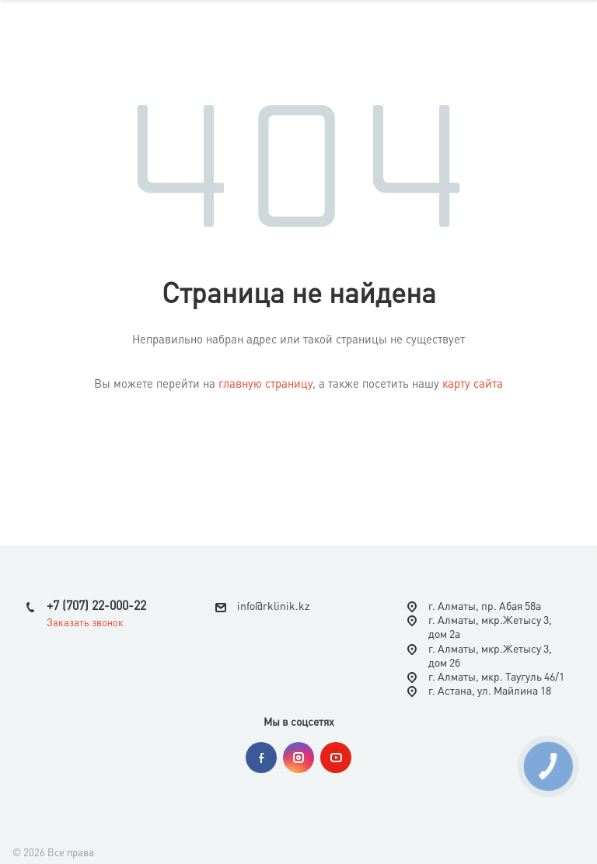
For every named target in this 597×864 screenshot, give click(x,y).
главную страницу (265, 385)
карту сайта (472, 385)
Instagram (298, 757)
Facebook (261, 757)
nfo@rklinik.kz (274, 606)
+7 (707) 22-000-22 (96, 607)
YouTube (335, 757)
